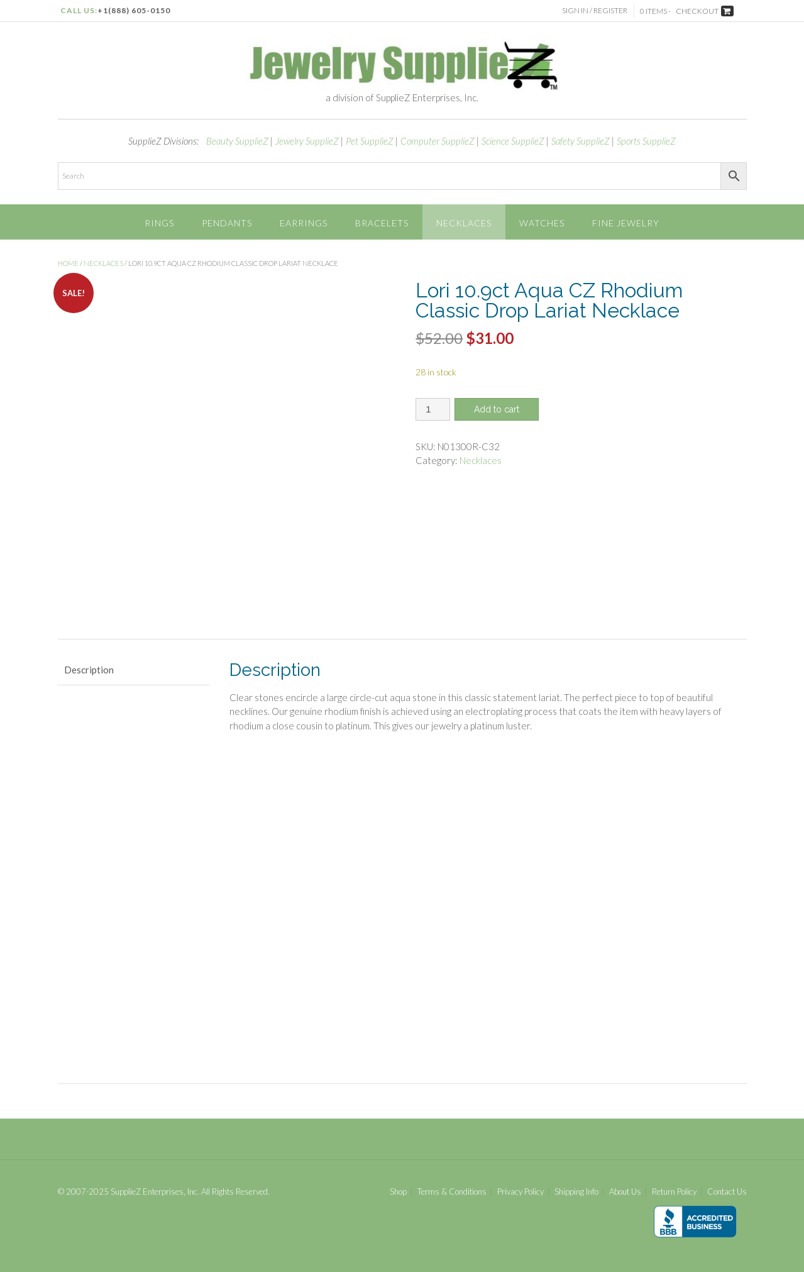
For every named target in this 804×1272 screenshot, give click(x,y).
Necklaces (464, 223)
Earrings (304, 223)
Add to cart (496, 409)
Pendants (227, 223)
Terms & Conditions (452, 1192)
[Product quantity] (433, 409)
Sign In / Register (594, 10)
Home (68, 263)
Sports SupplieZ (646, 141)
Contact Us (727, 1192)
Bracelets (382, 223)
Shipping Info (576, 1192)
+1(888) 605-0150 (133, 10)
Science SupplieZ (513, 141)
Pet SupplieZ (370, 141)
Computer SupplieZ (437, 141)
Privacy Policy (520, 1192)
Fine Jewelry (625, 223)
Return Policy (674, 1192)
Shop (398, 1192)
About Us (625, 1192)
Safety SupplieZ (580, 141)
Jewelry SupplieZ (307, 141)
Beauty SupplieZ (237, 141)
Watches (541, 223)
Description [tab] (89, 669)
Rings (159, 223)
